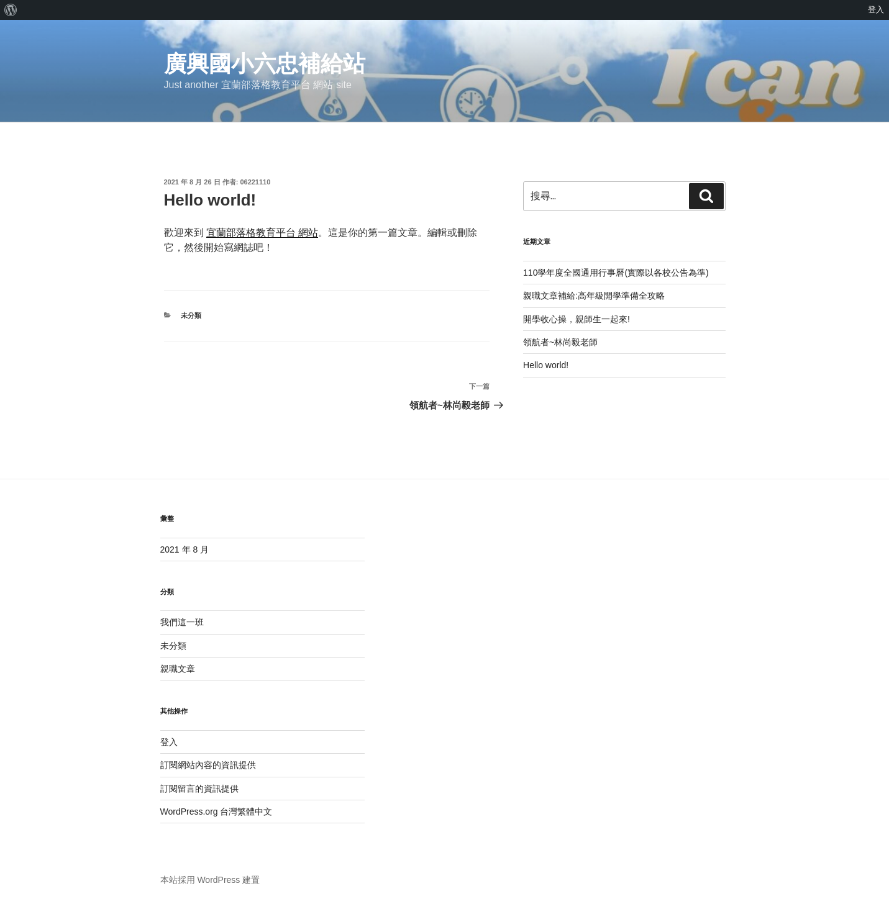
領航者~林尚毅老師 (560, 342)
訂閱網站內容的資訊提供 (208, 765)
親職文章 (177, 669)
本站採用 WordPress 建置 (210, 880)
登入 (169, 742)
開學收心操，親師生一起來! (576, 319)
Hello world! (545, 365)
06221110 (255, 182)
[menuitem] (11, 10)
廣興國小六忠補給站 (264, 63)
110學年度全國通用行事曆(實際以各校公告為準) (616, 273)
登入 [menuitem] (876, 9)
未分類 (191, 315)
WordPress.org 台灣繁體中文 (216, 811)
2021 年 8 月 (184, 549)
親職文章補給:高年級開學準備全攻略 (594, 296)
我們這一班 (182, 622)
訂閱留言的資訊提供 (199, 789)
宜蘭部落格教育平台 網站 (262, 232)
